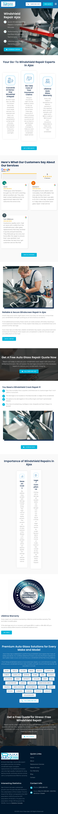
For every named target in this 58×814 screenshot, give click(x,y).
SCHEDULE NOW (30, 447)
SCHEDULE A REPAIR (14, 49)
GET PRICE (7, 632)
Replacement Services (37, 764)
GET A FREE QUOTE (29, 148)
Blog (31, 774)
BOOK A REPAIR (9, 339)
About (32, 761)
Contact (32, 777)
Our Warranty (34, 771)
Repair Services (35, 767)
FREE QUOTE (47, 4)
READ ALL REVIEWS (29, 255)
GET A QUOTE (30, 736)
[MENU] (56, 4)
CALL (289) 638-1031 (30, 371)
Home (32, 757)
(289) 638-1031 (34, 4)
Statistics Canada (17, 803)
